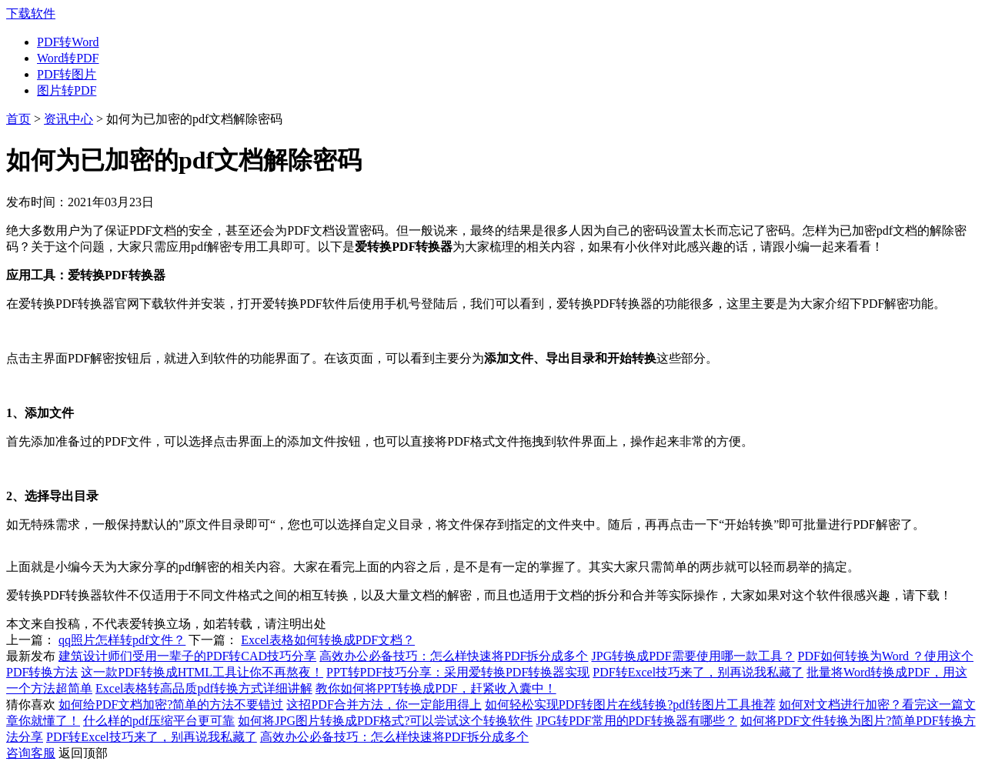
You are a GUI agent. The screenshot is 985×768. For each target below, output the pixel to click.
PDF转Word (68, 41)
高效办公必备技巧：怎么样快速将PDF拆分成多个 (453, 656)
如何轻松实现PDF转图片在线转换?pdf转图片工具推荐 (630, 704)
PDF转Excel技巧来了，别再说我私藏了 (698, 672)
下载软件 (30, 13)
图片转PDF (66, 90)
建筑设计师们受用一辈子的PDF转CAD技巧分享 (187, 656)
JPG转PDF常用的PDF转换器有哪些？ (636, 720)
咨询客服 (30, 753)
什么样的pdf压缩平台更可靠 (159, 720)
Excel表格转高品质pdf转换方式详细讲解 (203, 688)
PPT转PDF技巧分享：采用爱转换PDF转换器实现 (457, 672)
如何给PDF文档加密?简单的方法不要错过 (170, 704)
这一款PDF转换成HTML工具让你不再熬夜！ (202, 672)
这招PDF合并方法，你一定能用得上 (383, 704)
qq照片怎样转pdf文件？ (121, 639)
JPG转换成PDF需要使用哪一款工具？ (693, 656)
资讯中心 (68, 118)
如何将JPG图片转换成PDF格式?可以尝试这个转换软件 (385, 720)
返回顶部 (83, 753)
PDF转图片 (66, 74)
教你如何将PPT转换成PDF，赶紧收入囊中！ (436, 688)
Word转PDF (68, 58)
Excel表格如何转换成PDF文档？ (328, 639)
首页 (18, 118)
